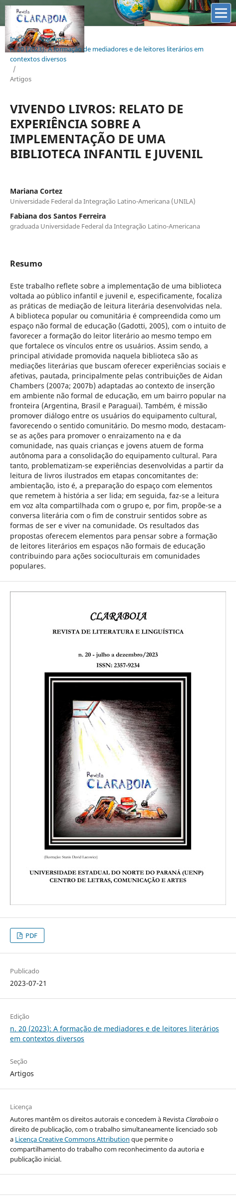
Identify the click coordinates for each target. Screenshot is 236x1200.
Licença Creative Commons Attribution (72, 1139)
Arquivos (51, 38)
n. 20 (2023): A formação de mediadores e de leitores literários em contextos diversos (107, 53)
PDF (30, 935)
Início (18, 38)
